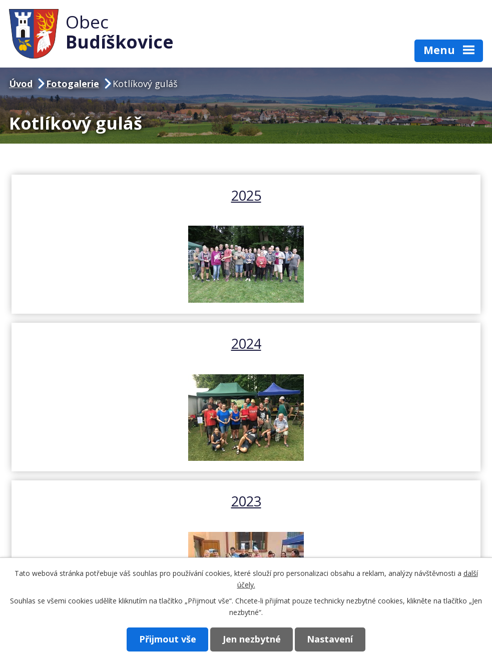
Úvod (21, 84)
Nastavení (333, 639)
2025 (128, 195)
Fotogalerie (72, 84)
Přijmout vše (165, 639)
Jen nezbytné (252, 639)
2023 (246, 353)
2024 (364, 195)
